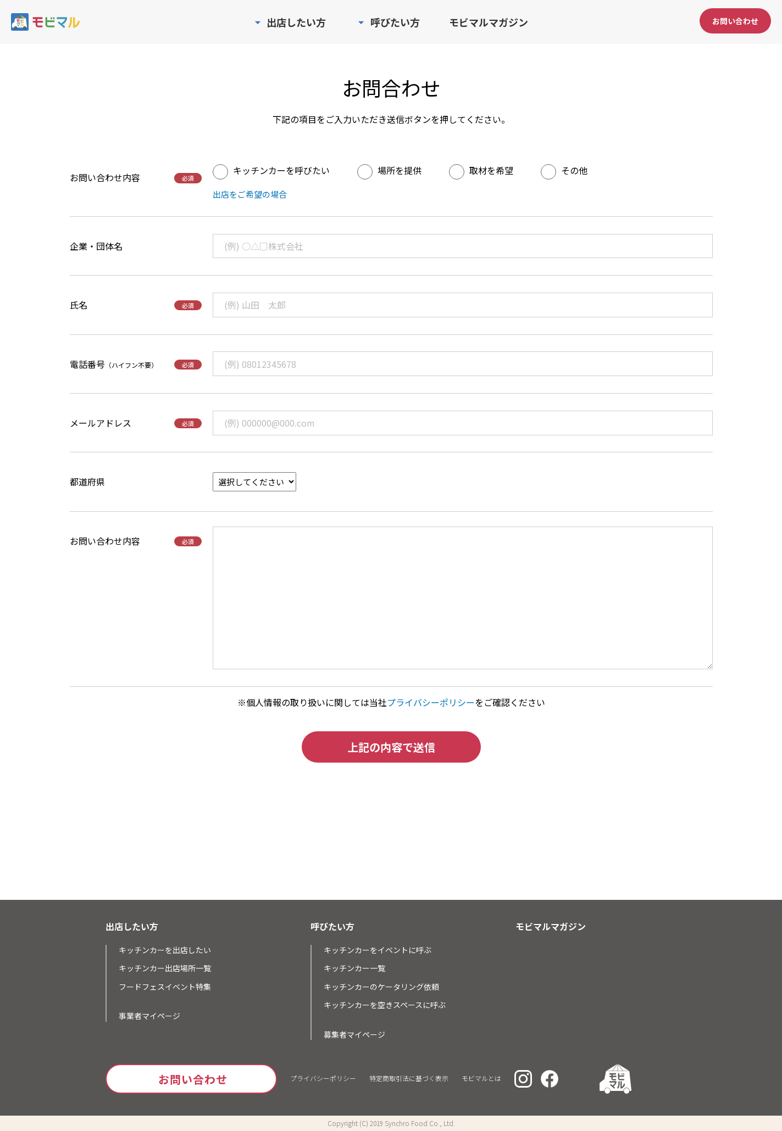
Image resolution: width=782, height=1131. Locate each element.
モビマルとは (481, 1078)
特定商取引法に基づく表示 (408, 1078)
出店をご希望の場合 (250, 194)
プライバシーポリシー (431, 702)
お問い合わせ (735, 20)
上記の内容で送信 (391, 747)
